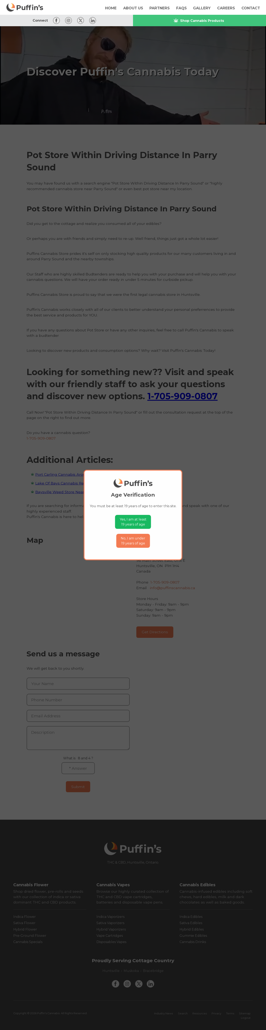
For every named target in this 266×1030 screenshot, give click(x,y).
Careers (226, 8)
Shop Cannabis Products (198, 20)
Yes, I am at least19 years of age (133, 521)
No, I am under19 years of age (133, 540)
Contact (250, 8)
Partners (159, 8)
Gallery (202, 8)
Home (111, 8)
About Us (133, 8)
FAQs (181, 8)
